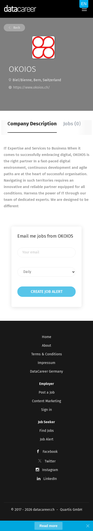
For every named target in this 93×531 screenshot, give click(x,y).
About (46, 345)
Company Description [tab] (32, 124)
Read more (48, 526)
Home (46, 337)
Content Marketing (46, 401)
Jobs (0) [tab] (72, 124)
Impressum (46, 363)
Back (16, 27)
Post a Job (47, 392)
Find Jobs (46, 431)
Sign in (46, 410)
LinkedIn (50, 479)
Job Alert (46, 439)
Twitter (50, 461)
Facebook (50, 452)
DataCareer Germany (46, 371)
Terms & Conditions (46, 354)
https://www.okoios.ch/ (31, 87)
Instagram (50, 470)
